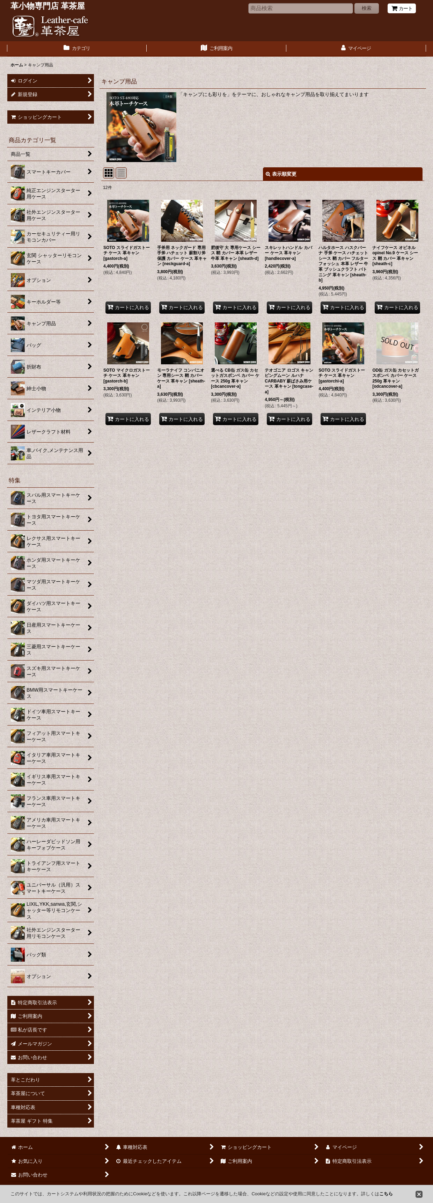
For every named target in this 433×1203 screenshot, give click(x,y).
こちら (386, 1193)
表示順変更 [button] (281, 174)
